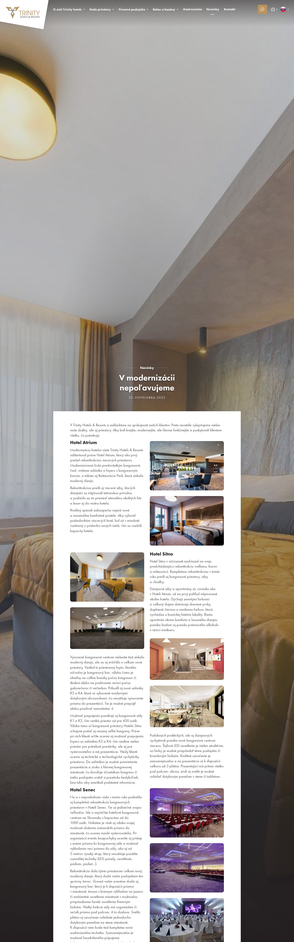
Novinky (147, 367)
